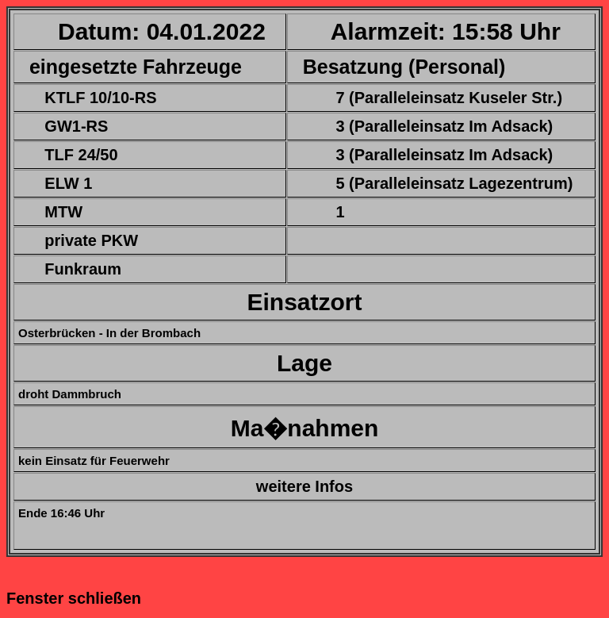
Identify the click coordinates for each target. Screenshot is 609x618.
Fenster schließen (73, 598)
